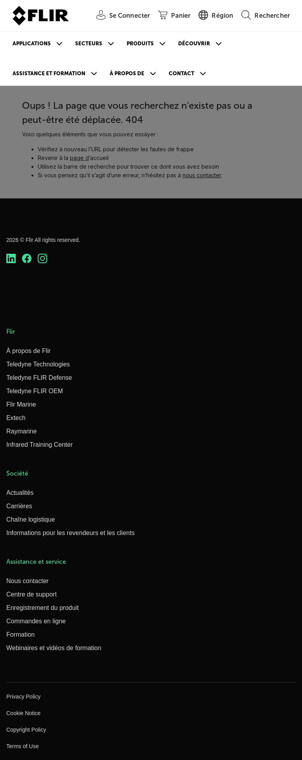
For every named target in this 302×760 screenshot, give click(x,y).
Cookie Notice (23, 713)
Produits (140, 43)
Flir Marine (21, 404)
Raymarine (21, 431)
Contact (181, 73)
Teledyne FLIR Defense (39, 377)
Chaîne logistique (30, 519)
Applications (32, 43)
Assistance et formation (49, 73)
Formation (20, 634)
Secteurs (88, 43)
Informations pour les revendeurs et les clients (70, 533)
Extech (16, 417)
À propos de (127, 73)
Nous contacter (27, 581)
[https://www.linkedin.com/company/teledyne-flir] (11, 258)
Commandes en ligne (36, 621)
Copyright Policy (26, 730)
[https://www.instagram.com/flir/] (42, 258)
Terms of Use (22, 746)
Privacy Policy (23, 696)
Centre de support (31, 594)
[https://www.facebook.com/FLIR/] (26, 258)
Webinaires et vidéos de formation (53, 648)
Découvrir (194, 43)
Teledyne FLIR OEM (34, 391)
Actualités (19, 492)
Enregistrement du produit (42, 607)
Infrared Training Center (39, 444)
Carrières (19, 506)
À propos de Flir (28, 350)
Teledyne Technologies (38, 364)
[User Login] (119, 16)
